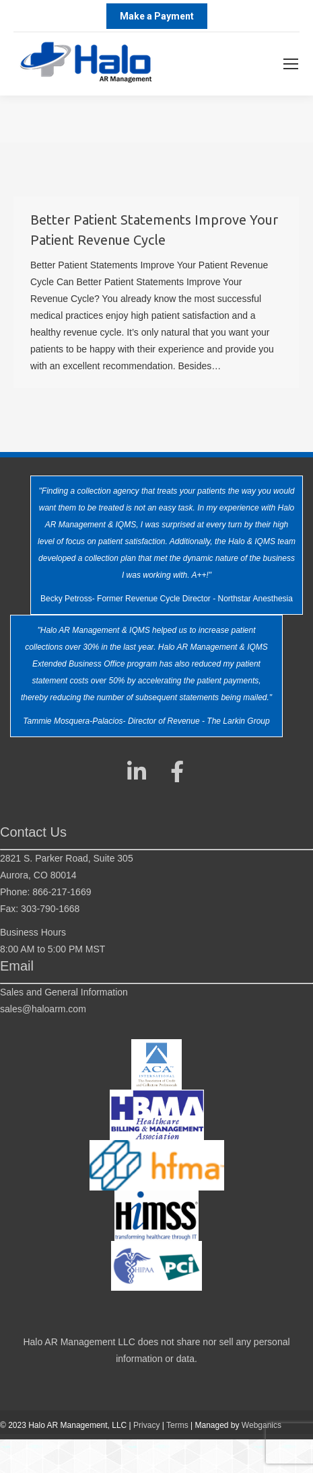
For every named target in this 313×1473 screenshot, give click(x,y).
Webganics (261, 1425)
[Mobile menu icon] (291, 64)
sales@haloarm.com (43, 1009)
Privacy (146, 1425)
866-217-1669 (61, 891)
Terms (177, 1425)
